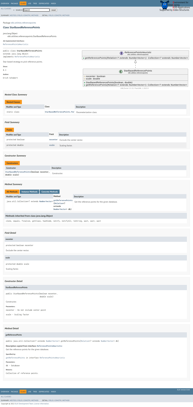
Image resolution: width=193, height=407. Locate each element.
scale (52, 145)
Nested (13, 15)
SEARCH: (19, 10)
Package (14, 3)
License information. (41, 403)
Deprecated (44, 3)
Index (53, 3)
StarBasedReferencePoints (18, 172)
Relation (59, 203)
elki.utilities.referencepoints (23, 22)
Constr (27, 15)
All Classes (6, 8)
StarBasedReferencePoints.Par (59, 112)
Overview (5, 3)
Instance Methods (29, 191)
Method (34, 15)
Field (19, 15)
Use (29, 3)
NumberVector (45, 201)
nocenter (53, 139)
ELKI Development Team (24, 403)
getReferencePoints (63, 200)
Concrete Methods (49, 191)
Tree (35, 3)
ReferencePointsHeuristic (15, 44)
